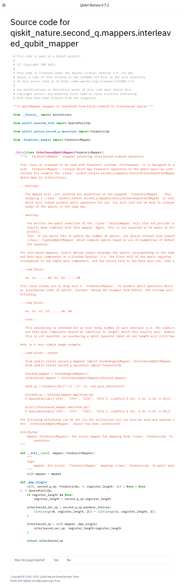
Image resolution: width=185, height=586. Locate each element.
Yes (56, 560)
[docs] (20, 152)
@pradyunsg (44, 580)
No (69, 560)
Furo (57, 580)
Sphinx (27, 580)
